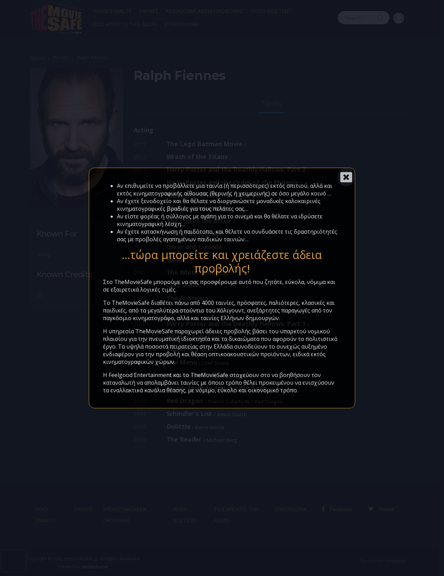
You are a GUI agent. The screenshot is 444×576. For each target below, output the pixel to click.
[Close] (346, 177)
